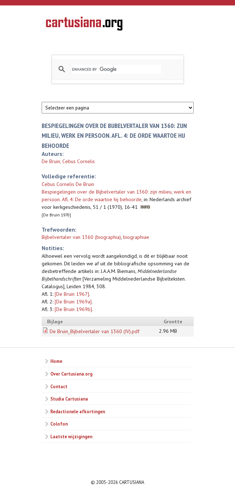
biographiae (136, 237)
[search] (116, 69)
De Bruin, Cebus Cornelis (68, 161)
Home (56, 361)
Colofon (59, 424)
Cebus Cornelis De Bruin (68, 184)
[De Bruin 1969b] (73, 309)
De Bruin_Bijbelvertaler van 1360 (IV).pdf (94, 331)
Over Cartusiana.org (71, 374)
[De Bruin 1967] (72, 294)
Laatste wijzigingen (71, 436)
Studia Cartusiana (69, 399)
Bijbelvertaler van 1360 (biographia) (81, 237)
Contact (58, 386)
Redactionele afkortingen (77, 411)
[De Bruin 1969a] (73, 301)
